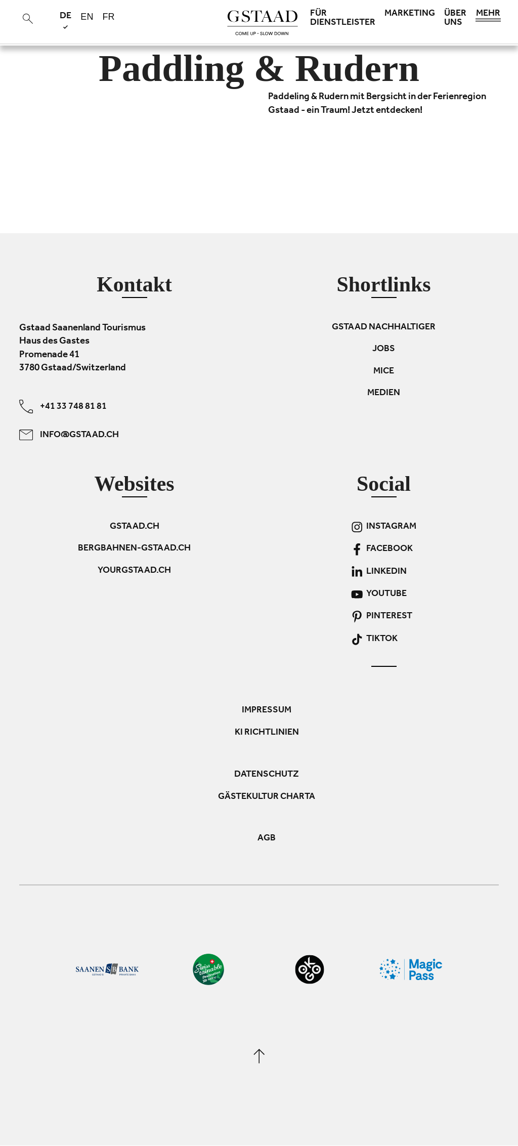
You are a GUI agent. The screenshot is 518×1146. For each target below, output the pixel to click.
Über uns (455, 19)
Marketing (409, 14)
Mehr (488, 16)
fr (108, 17)
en (86, 17)
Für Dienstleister (342, 19)
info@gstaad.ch (69, 435)
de (65, 20)
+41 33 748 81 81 (63, 406)
